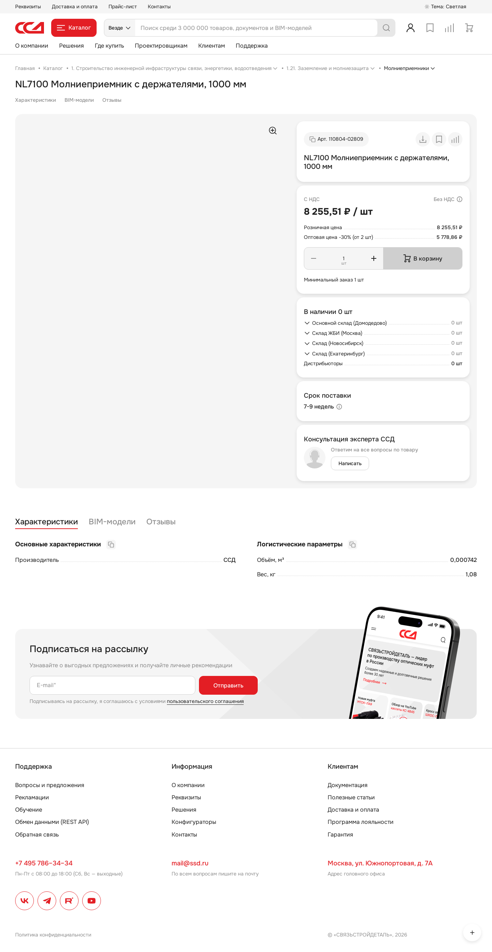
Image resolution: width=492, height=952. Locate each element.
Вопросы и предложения (49, 785)
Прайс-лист (122, 6)
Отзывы (111, 100)
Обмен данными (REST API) (52, 822)
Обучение (28, 809)
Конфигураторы (194, 822)
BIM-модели (79, 100)
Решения (71, 45)
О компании (31, 45)
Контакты (159, 6)
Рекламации (32, 797)
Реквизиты (28, 6)
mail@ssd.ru (190, 863)
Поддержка (252, 45)
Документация (348, 785)
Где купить (109, 45)
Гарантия (340, 834)
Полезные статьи (351, 797)
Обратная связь (37, 834)
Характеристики (35, 100)
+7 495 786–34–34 (43, 863)
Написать (350, 463)
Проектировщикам (161, 45)
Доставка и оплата (75, 6)
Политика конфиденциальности (53, 934)
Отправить (228, 685)
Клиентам (211, 45)
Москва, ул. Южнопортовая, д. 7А (380, 863)
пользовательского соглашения (205, 701)
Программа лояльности (361, 822)
